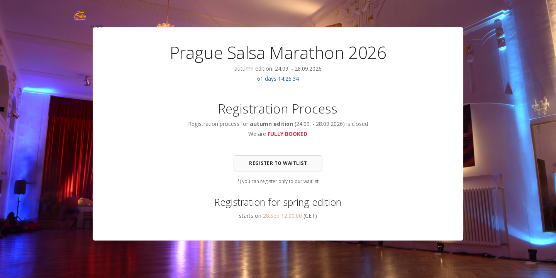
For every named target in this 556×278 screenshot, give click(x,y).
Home (96, 26)
